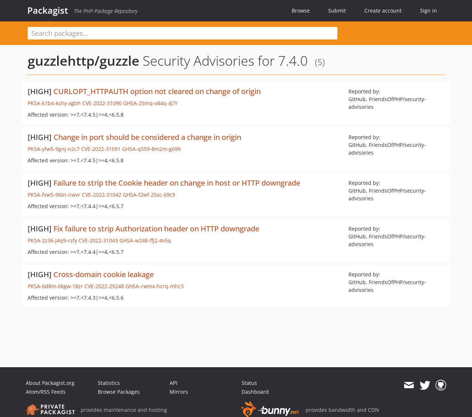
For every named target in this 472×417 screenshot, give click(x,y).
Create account (383, 10)
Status (249, 382)
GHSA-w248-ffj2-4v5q (145, 240)
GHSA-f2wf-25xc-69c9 (149, 194)
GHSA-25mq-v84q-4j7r (150, 103)
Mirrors (179, 391)
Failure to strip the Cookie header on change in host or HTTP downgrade (176, 183)
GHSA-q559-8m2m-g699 (151, 148)
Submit (337, 10)
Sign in (428, 10)
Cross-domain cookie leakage (103, 274)
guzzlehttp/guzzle (83, 61)
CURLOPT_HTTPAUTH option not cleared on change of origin (157, 91)
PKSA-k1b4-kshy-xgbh (54, 103)
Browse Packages (119, 391)
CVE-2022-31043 (98, 240)
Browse (301, 10)
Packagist (47, 10)
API (173, 382)
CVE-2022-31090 (102, 103)
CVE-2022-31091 (101, 148)
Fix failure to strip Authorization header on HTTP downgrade (156, 229)
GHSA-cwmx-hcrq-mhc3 (154, 286)
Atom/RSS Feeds (46, 391)
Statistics (109, 382)
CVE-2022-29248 (104, 286)
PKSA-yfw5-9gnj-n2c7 (54, 148)
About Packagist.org (50, 382)
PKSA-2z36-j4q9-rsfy (52, 240)
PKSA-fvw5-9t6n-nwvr (54, 194)
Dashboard (255, 391)
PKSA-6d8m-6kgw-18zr (55, 286)
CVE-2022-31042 (101, 194)
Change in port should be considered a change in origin (147, 137)
